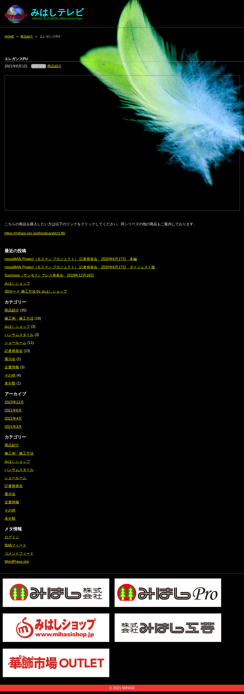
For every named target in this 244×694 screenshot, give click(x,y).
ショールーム (15, 343)
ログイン (12, 537)
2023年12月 (14, 402)
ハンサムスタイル (19, 335)
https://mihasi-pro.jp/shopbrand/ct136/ (35, 233)
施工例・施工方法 (19, 318)
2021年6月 (13, 410)
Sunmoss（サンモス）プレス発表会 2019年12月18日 (49, 275)
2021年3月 (13, 427)
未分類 (10, 383)
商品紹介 (26, 36)
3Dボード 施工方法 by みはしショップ (36, 291)
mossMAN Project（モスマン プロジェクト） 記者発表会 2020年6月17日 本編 (71, 259)
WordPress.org (17, 562)
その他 (10, 375)
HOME (9, 36)
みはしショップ (17, 283)
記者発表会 (14, 351)
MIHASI (128, 688)
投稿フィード (15, 545)
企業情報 (12, 367)
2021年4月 (13, 418)
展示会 (10, 359)
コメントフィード (19, 553)
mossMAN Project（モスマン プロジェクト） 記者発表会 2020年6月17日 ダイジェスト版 (80, 267)
